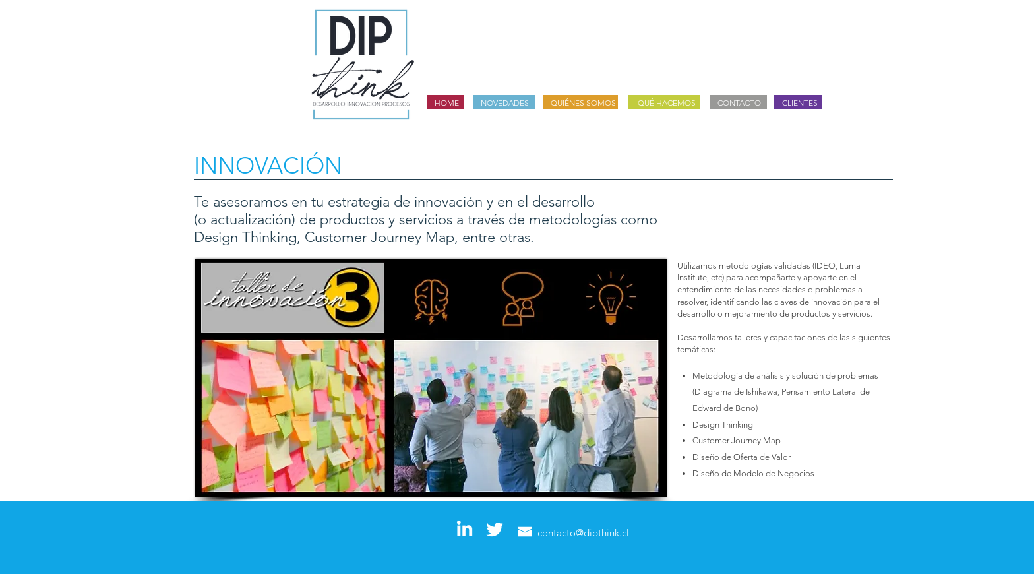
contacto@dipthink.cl (583, 532)
